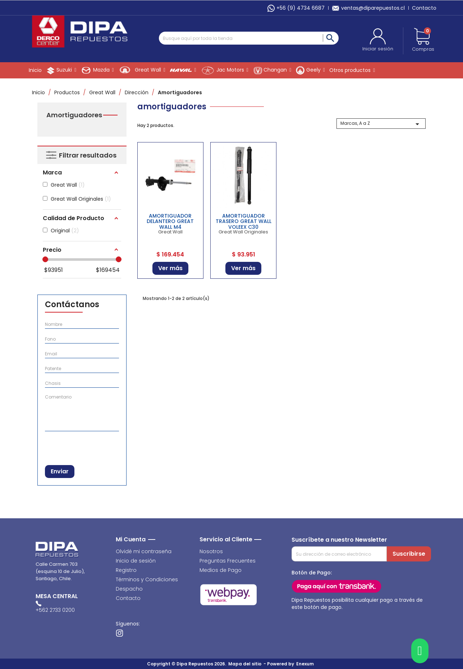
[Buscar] (249, 38)
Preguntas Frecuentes (228, 560)
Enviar (60, 471)
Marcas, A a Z (381, 124)
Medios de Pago (221, 570)
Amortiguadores (74, 115)
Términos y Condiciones (147, 579)
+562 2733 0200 (55, 610)
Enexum (306, 664)
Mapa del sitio (244, 664)
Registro (126, 570)
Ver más (170, 268)
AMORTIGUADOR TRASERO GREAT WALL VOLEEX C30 (243, 221)
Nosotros (211, 551)
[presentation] (82, 446)
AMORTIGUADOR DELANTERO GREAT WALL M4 (170, 221)
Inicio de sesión (136, 560)
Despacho (129, 588)
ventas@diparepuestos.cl (368, 8)
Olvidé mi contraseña (143, 551)
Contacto (424, 8)
